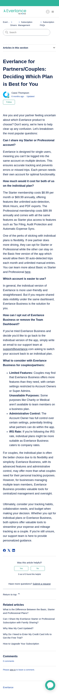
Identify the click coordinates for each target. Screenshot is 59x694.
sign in (13, 670)
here (28, 272)
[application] (50, 685)
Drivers (13, 25)
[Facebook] (4, 550)
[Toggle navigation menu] (50, 11)
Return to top (11, 594)
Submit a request (42, 583)
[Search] (26, 32)
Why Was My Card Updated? (18, 628)
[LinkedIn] (13, 550)
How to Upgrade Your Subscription (21, 643)
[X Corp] (9, 550)
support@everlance (15, 349)
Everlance (7, 22)
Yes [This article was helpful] (21, 568)
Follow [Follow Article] (9, 102)
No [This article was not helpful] (38, 568)
